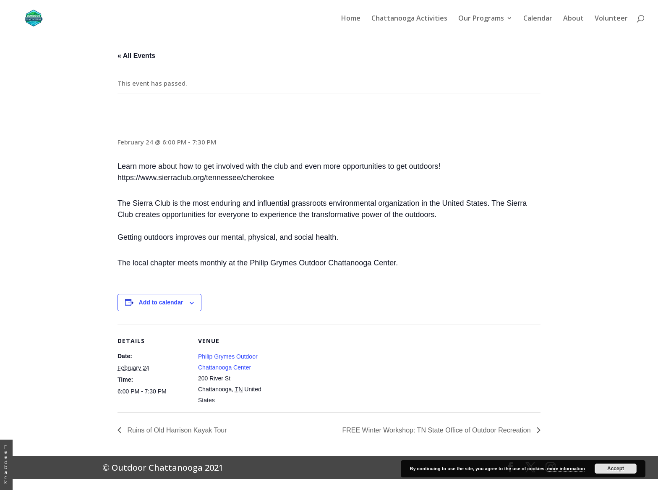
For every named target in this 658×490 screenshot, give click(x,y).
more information (566, 468)
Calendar (537, 19)
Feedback (6, 464)
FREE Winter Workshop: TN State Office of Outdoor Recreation (437, 430)
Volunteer (611, 19)
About (573, 19)
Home (350, 19)
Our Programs (481, 19)
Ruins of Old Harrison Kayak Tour (176, 430)
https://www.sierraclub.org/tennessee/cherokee (196, 177)
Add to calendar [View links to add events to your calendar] (161, 302)
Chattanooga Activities (409, 19)
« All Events (136, 55)
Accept (615, 469)
